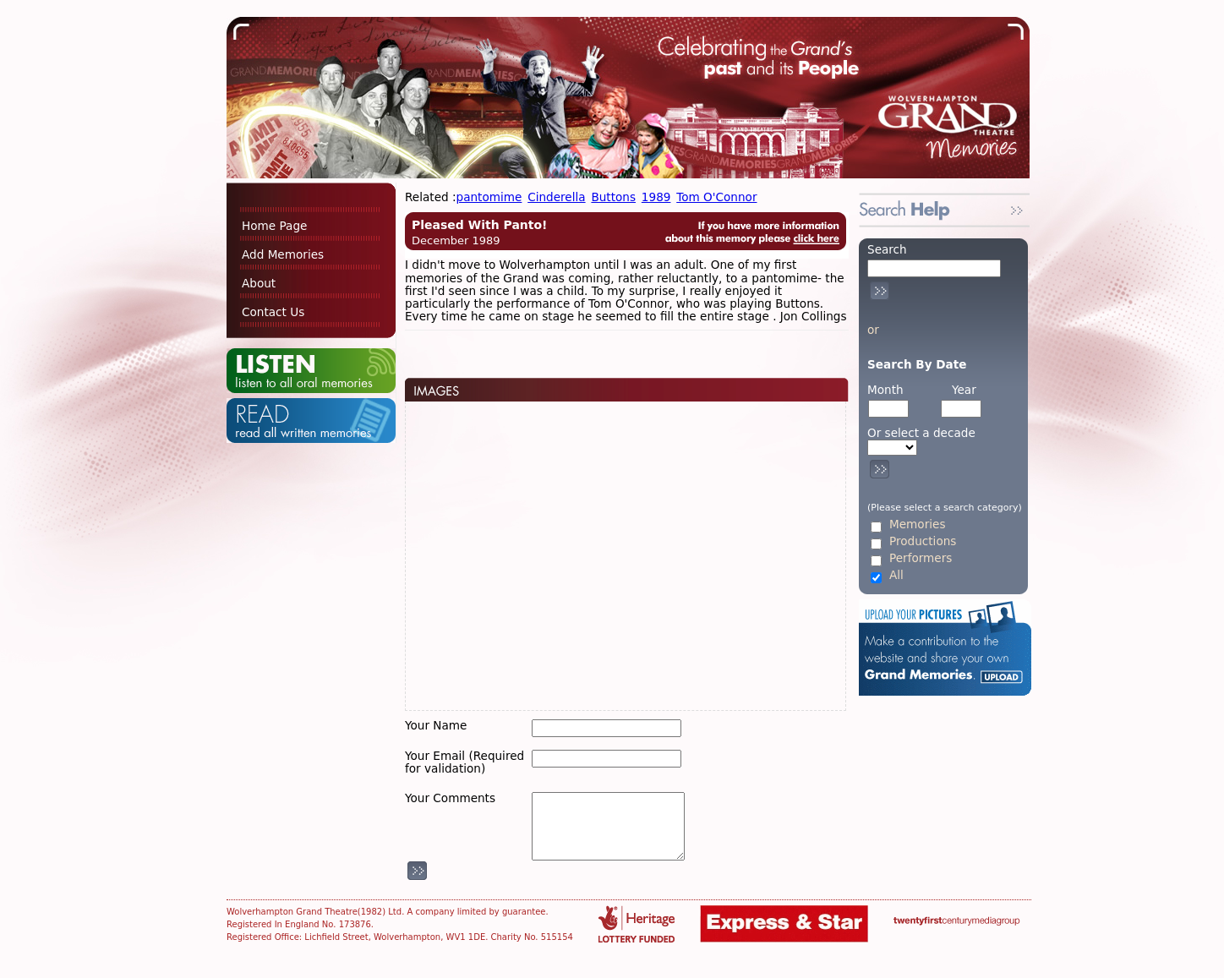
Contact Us (273, 312)
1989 (656, 197)
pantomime (489, 197)
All (896, 575)
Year (964, 389)
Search (887, 249)
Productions (922, 541)
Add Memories (283, 254)
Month (885, 389)
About (259, 283)
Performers (920, 558)
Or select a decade (921, 433)
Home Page (274, 225)
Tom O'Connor (716, 197)
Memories (917, 524)
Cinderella (556, 197)
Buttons (613, 197)
